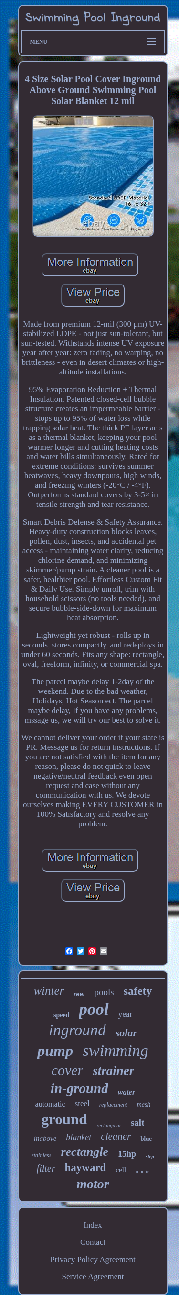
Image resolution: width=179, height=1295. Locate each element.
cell (121, 1170)
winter (48, 990)
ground (64, 1119)
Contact (92, 1242)
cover (68, 1070)
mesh (144, 1104)
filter (46, 1168)
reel (79, 994)
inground (77, 1030)
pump (55, 1050)
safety (138, 991)
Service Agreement (93, 1276)
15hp (127, 1154)
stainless (41, 1155)
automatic (50, 1104)
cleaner (116, 1136)
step (150, 1156)
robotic (142, 1171)
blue (146, 1138)
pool (93, 1009)
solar (126, 1033)
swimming (115, 1050)
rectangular (108, 1125)
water (126, 1092)
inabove (45, 1138)
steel (82, 1103)
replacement (113, 1104)
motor (92, 1183)
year (125, 1014)
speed (61, 1015)
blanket (78, 1137)
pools (104, 992)
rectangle (84, 1152)
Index (93, 1224)
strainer (113, 1071)
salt (138, 1123)
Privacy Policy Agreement (92, 1259)
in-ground (79, 1088)
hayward (85, 1168)
